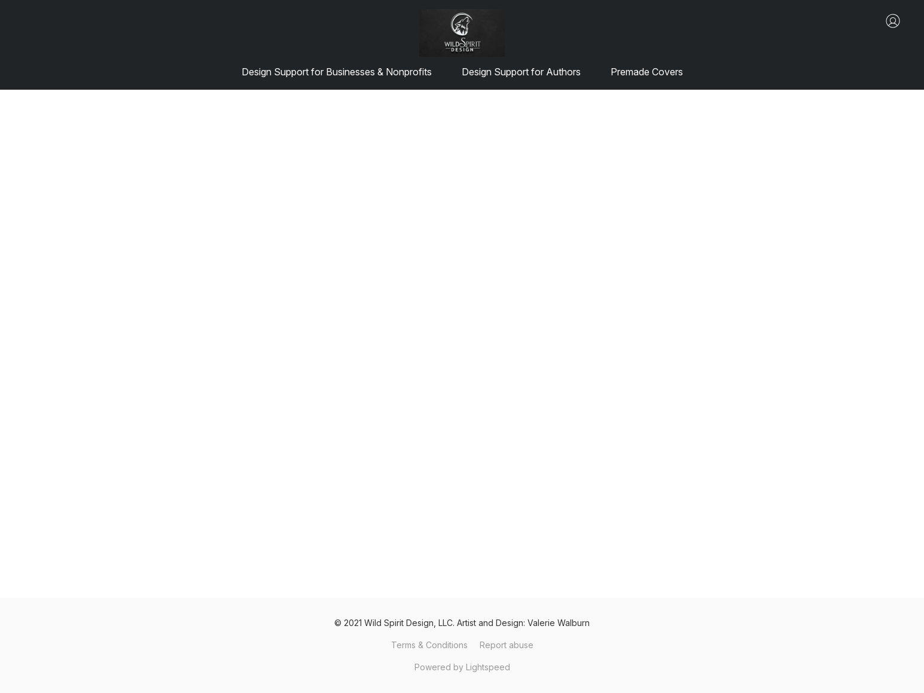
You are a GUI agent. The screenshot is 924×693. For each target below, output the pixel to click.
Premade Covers (647, 72)
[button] (461, 33)
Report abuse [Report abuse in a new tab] (506, 645)
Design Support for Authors (521, 72)
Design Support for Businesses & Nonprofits (337, 72)
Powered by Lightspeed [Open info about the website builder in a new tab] (462, 667)
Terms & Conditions (429, 645)
